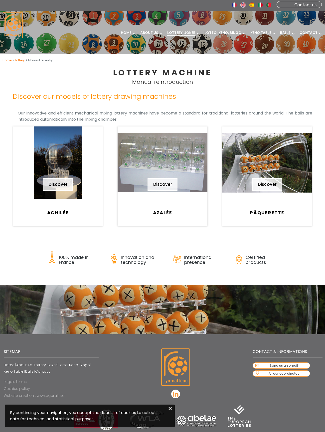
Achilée (58, 213)
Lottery (20, 60)
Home (6, 60)
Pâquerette (267, 213)
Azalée (162, 213)
